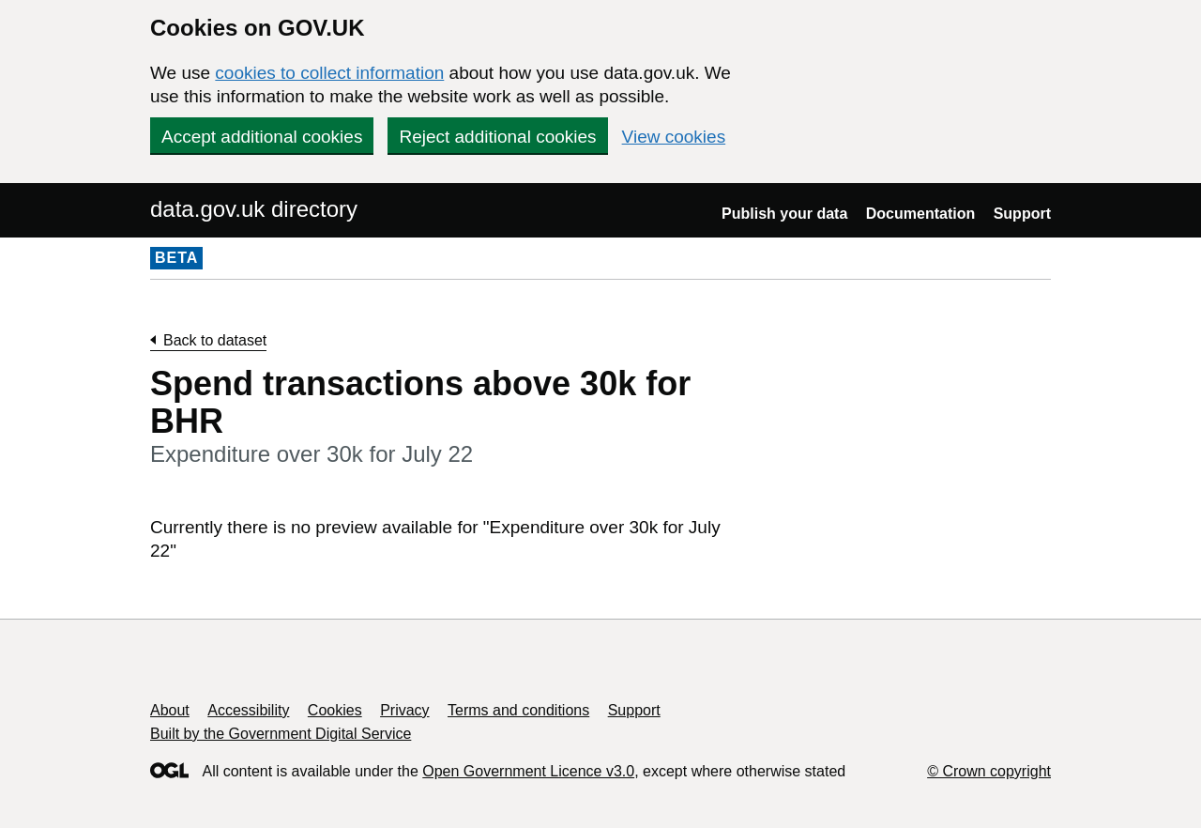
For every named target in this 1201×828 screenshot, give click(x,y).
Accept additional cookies (261, 136)
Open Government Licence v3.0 (528, 771)
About (170, 710)
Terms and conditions (518, 710)
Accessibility (248, 710)
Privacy (404, 710)
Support (1022, 214)
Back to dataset (214, 340)
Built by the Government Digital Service (280, 734)
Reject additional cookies (497, 136)
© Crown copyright (989, 771)
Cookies (335, 710)
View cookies (674, 137)
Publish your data (784, 214)
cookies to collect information (329, 73)
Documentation (920, 214)
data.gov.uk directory (253, 209)
